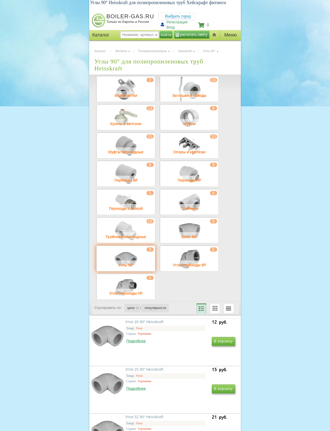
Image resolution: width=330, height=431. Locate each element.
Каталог (100, 51)
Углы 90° (209, 51)
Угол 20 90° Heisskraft (122, 371)
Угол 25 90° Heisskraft (192, 371)
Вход (171, 27)
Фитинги (121, 51)
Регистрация (177, 22)
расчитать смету (193, 34)
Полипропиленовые (152, 51)
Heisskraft (185, 51)
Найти (166, 35)
